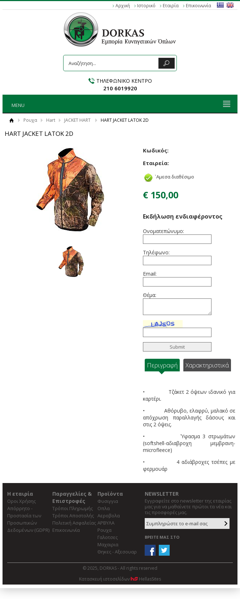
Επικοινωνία (198, 6)
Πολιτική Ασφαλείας (74, 523)
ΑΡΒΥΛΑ (105, 523)
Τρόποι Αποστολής (73, 515)
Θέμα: (149, 295)
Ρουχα (30, 120)
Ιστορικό (146, 6)
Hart (50, 120)
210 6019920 (120, 88)
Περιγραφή (162, 365)
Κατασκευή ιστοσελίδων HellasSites (120, 579)
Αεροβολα (108, 515)
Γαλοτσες (107, 537)
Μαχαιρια (107, 544)
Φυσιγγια (107, 501)
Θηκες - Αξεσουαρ (117, 551)
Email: (150, 273)
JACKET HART (77, 120)
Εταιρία (171, 6)
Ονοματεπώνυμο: (163, 231)
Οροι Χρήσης (21, 501)
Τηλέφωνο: (156, 252)
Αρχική (122, 6)
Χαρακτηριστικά (207, 365)
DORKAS (120, 29)
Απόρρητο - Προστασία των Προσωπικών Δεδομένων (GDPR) (28, 519)
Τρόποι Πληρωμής (72, 508)
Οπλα (103, 508)
